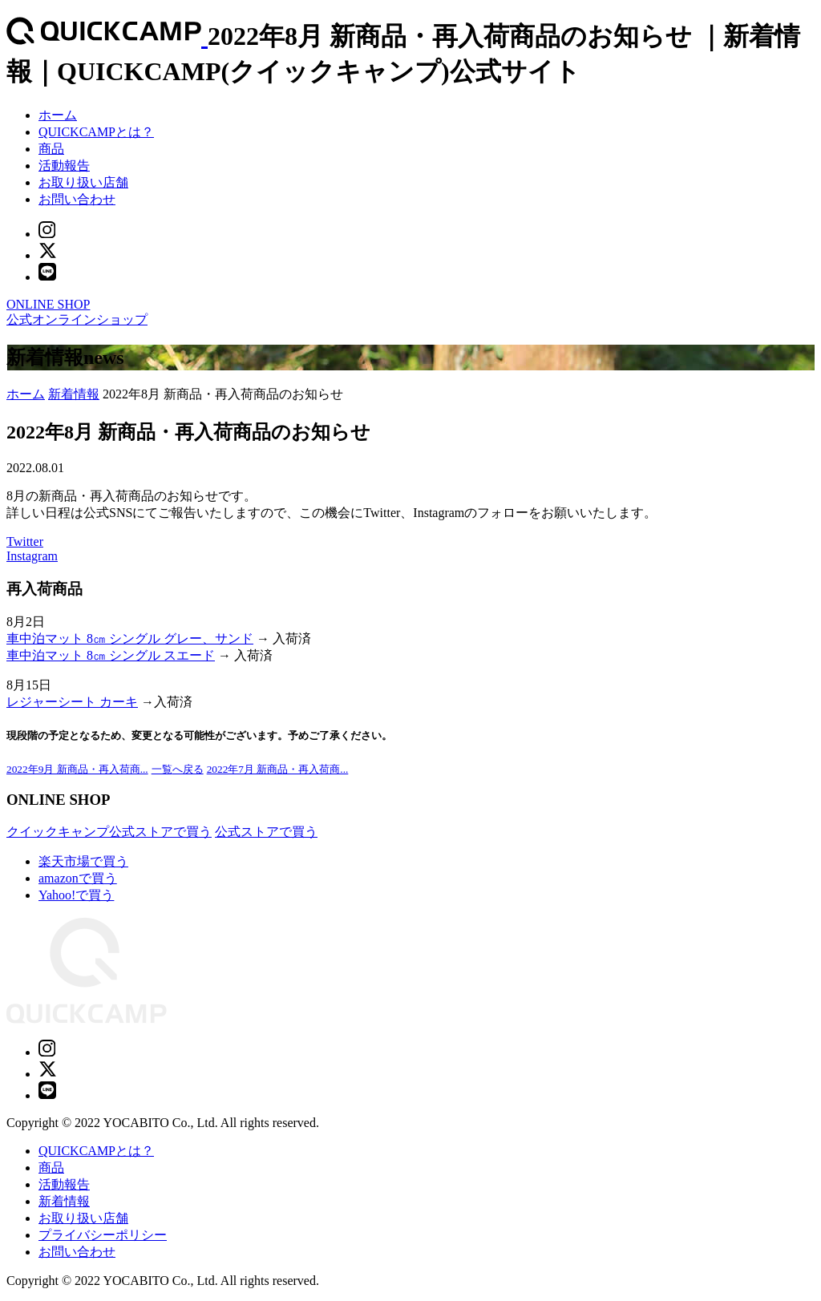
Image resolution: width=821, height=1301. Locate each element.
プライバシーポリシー (102, 1235)
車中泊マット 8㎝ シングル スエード (110, 655)
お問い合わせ (76, 199)
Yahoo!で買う (76, 895)
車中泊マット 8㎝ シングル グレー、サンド (129, 638)
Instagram (32, 556)
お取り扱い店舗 (83, 182)
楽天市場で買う (83, 861)
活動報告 (64, 165)
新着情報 (73, 394)
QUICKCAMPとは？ (96, 132)
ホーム (57, 115)
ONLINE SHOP (48, 304)
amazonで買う (77, 878)
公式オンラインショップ (77, 319)
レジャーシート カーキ (72, 702)
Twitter (24, 541)
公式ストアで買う (266, 831)
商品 (51, 149)
